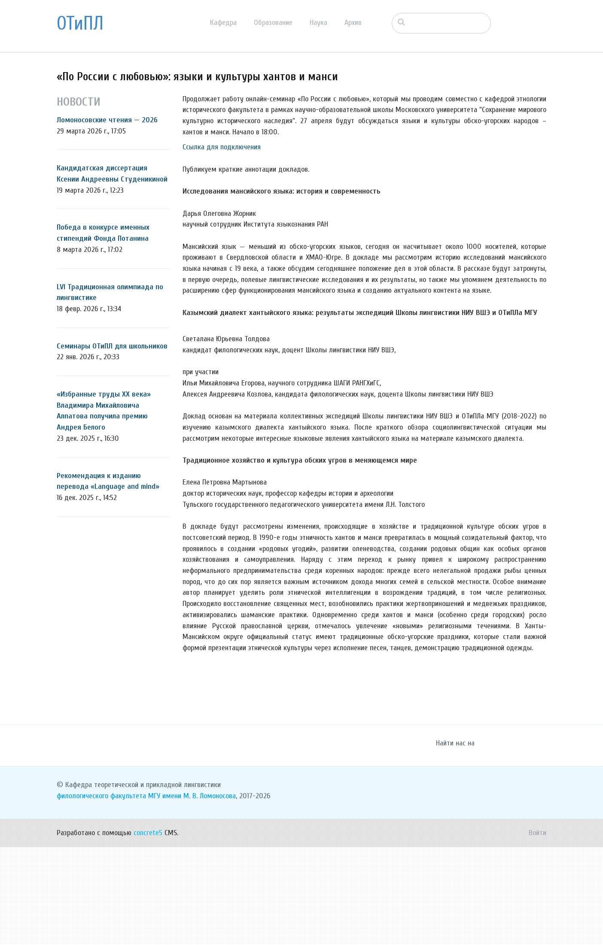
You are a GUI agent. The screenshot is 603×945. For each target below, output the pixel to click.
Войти (537, 930)
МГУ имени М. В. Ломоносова (192, 894)
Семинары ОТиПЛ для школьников (112, 346)
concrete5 (148, 930)
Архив (353, 22)
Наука (318, 22)
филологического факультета (101, 894)
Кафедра (223, 22)
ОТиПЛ (80, 23)
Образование (273, 22)
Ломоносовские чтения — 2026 (107, 119)
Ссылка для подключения (222, 146)
